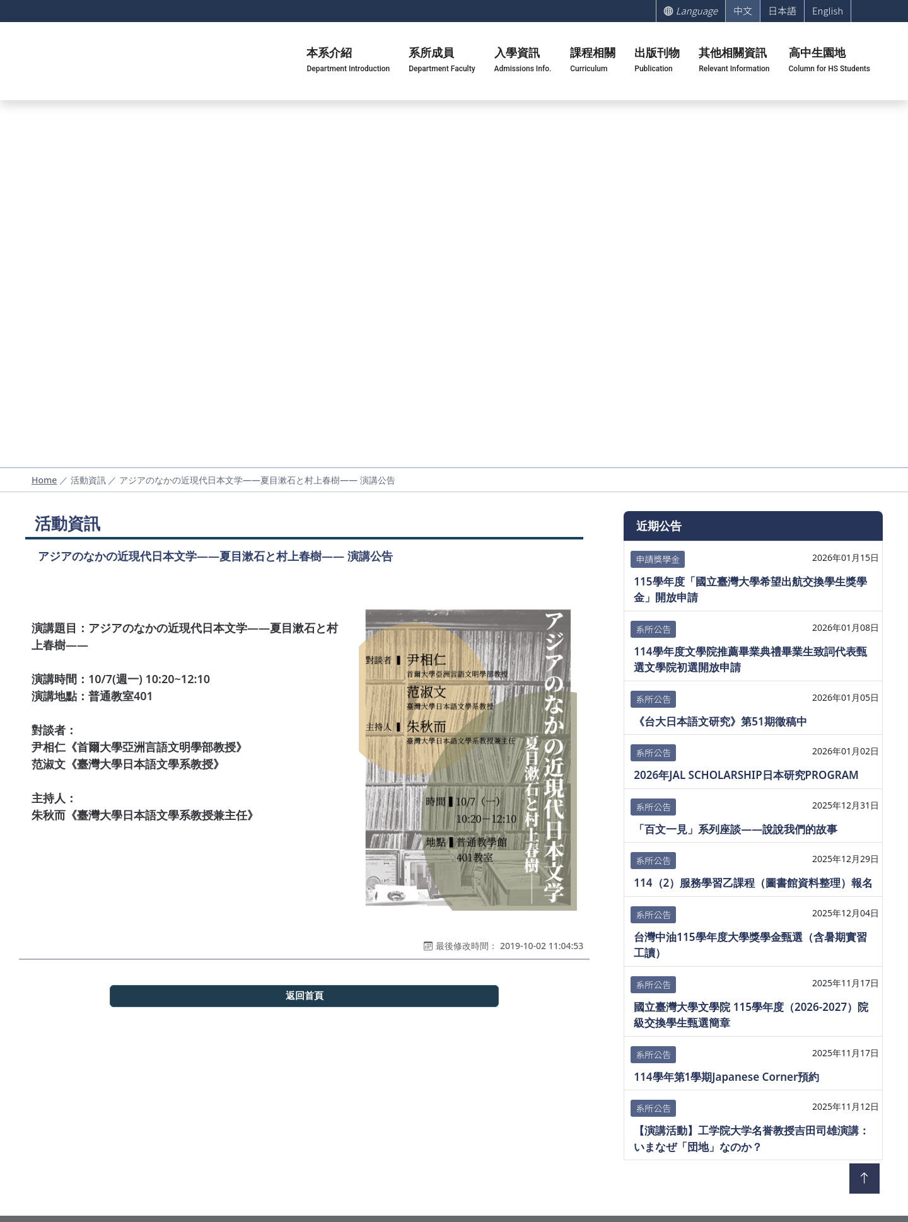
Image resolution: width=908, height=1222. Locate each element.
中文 (742, 10)
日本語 (782, 10)
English (827, 10)
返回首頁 (304, 995)
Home (44, 480)
